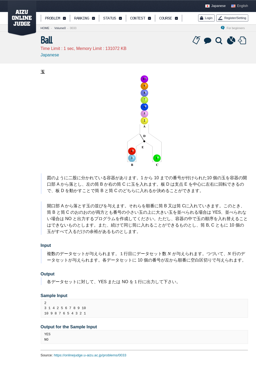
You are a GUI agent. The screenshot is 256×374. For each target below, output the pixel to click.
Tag (196, 40)
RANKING (81, 18)
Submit (242, 40)
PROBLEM (52, 18)
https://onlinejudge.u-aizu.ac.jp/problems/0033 (90, 355)
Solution (219, 40)
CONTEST (137, 18)
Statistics (231, 40)
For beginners (237, 28)
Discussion (208, 40)
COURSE (165, 18)
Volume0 (60, 28)
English (242, 6)
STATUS (109, 18)
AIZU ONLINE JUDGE (19, 18)
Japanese (218, 6)
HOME (45, 28)
